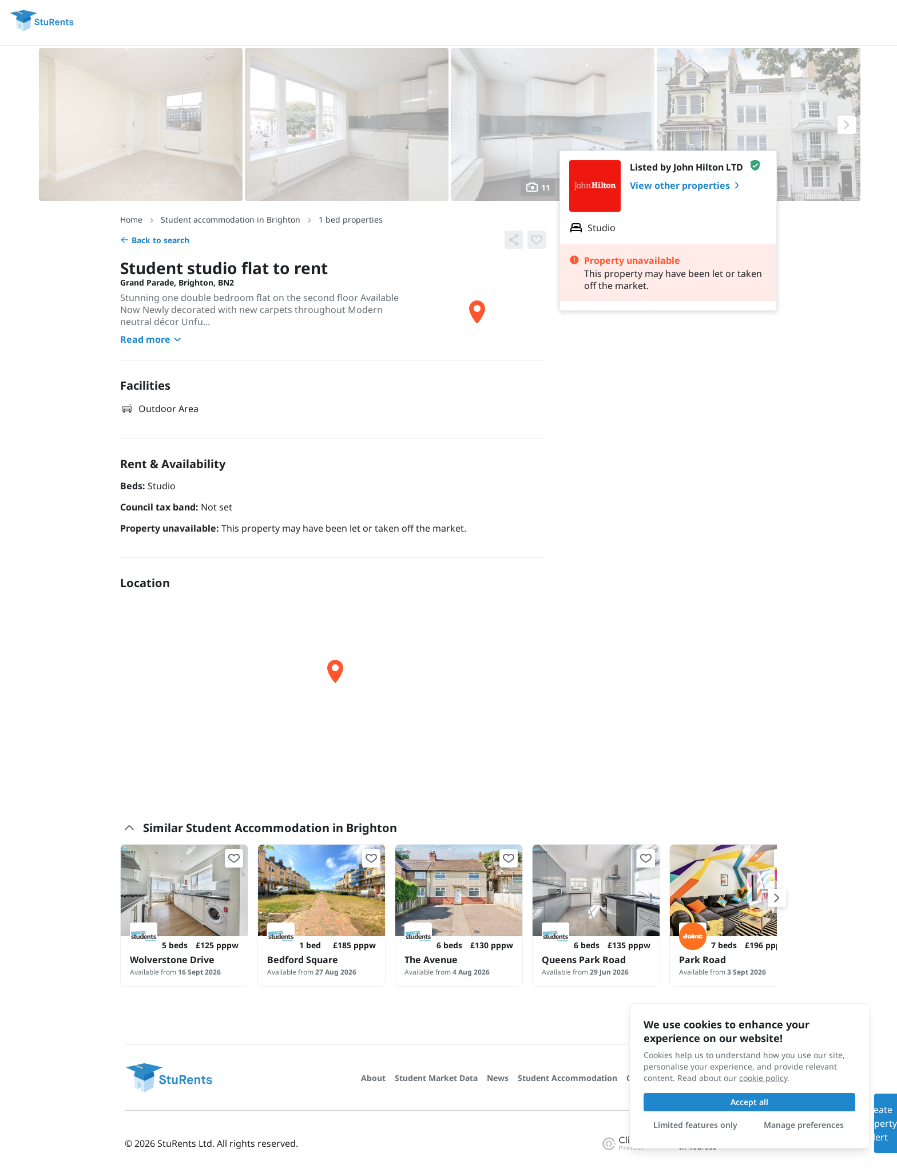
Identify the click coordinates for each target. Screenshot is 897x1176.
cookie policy (763, 1077)
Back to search (154, 240)
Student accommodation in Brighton (230, 219)
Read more (152, 339)
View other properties (687, 185)
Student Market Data (436, 1077)
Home (131, 219)
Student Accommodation (567, 1077)
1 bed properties (351, 219)
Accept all (749, 1101)
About (373, 1077)
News (498, 1077)
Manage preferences (804, 1124)
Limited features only (695, 1124)
